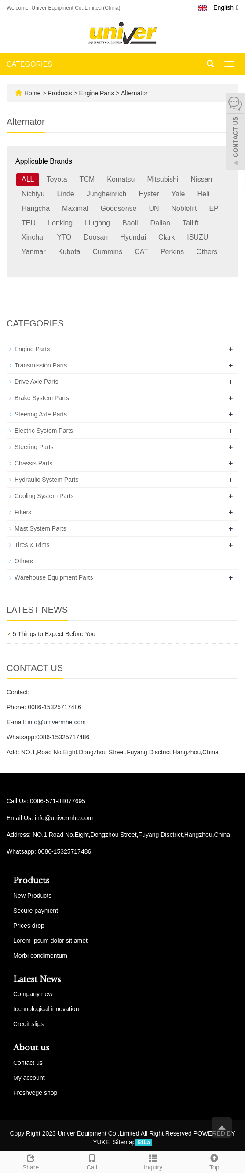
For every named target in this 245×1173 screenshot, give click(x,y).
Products (60, 93)
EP (213, 208)
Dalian (160, 223)
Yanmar (34, 251)
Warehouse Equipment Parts (54, 577)
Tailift (190, 223)
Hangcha (36, 208)
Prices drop (28, 925)
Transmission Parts (41, 365)
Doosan (96, 237)
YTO (64, 237)
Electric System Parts (44, 430)
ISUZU (197, 237)
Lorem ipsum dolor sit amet (50, 940)
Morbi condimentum (40, 955)
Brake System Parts (42, 397)
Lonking (60, 223)
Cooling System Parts (44, 495)
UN (154, 208)
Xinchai (33, 237)
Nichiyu (33, 194)
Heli (203, 194)
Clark (166, 237)
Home (32, 93)
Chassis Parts (33, 463)
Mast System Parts (40, 528)
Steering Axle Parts (41, 414)
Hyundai (133, 237)
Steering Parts (34, 446)
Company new (33, 993)
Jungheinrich (107, 194)
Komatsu (121, 179)
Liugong (97, 223)
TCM (87, 179)
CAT (141, 251)
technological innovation (46, 1008)
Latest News (37, 979)
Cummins (108, 251)
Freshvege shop (35, 1092)
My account (29, 1077)
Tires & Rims (32, 544)
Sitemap (124, 1142)
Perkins (172, 251)
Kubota (69, 251)
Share (30, 1161)
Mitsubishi (162, 179)
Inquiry (153, 1161)
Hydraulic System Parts (46, 479)
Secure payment (35, 910)
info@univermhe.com (56, 722)
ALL (28, 179)
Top (214, 1161)
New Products (32, 895)
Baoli (130, 223)
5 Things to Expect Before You (54, 633)
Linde (65, 194)
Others (206, 251)
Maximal (75, 208)
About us (31, 1048)
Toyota (56, 179)
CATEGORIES (29, 64)
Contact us (28, 1062)
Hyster (149, 194)
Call (91, 1161)
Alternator (134, 93)
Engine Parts (96, 93)
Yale (178, 194)
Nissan (201, 179)
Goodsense (119, 208)
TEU (29, 223)
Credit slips (28, 1023)
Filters (23, 512)
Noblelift (184, 208)
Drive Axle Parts (37, 381)
